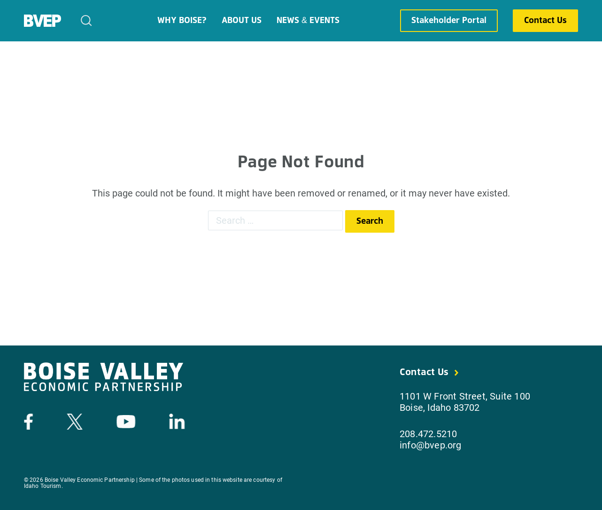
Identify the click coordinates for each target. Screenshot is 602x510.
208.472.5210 (428, 433)
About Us (242, 20)
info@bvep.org (431, 445)
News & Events (308, 20)
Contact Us (545, 20)
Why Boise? (182, 20)
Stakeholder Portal (448, 20)
